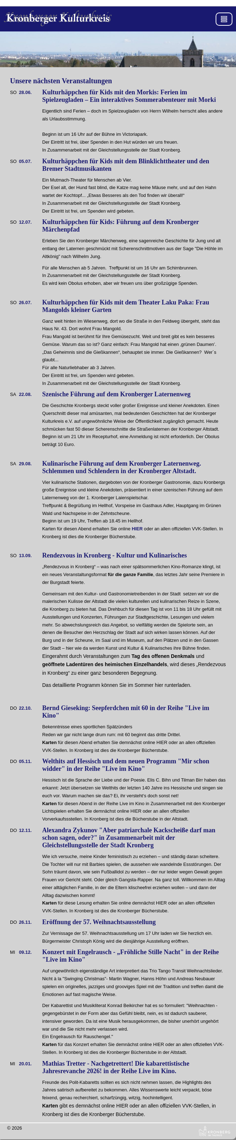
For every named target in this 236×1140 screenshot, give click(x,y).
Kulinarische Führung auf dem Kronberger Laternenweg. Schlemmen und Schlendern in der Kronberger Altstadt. (121, 467)
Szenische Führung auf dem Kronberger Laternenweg (116, 394)
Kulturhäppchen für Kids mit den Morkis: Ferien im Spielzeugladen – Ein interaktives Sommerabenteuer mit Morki (129, 96)
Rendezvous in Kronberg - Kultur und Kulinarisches (114, 555)
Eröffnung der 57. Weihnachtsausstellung (99, 922)
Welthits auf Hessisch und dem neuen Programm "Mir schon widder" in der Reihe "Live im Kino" (125, 765)
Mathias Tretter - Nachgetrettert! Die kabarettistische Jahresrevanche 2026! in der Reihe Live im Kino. (115, 1067)
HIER (137, 528)
